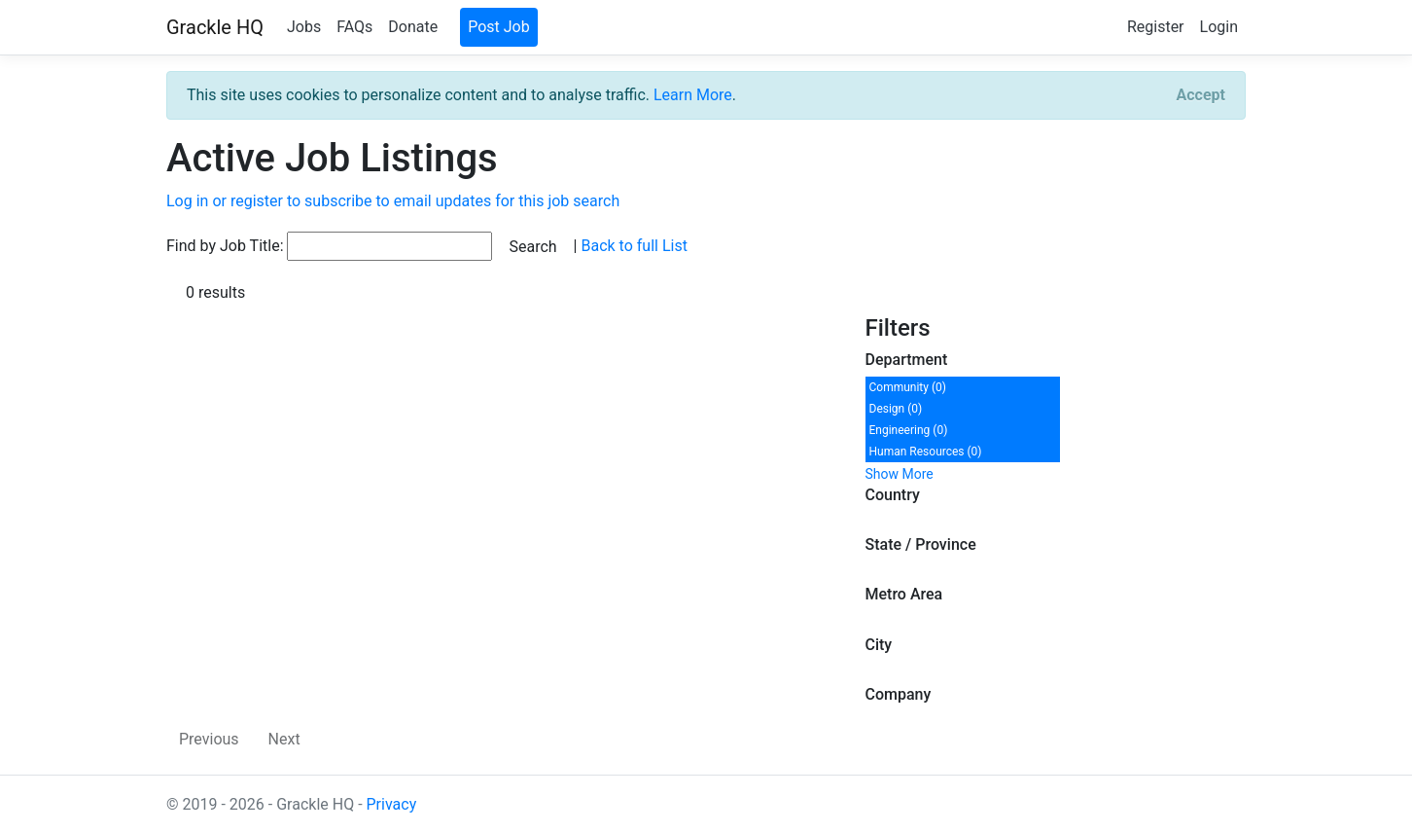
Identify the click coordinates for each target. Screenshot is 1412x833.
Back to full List (634, 245)
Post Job (499, 27)
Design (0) (896, 409)
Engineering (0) (908, 430)
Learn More (692, 95)
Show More (899, 474)
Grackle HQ (215, 27)
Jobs (304, 27)
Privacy (392, 804)
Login (1219, 27)
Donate (413, 27)
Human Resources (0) (925, 451)
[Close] (1201, 95)
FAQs (354, 27)
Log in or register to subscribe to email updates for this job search (392, 201)
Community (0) (907, 387)
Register (1155, 27)
